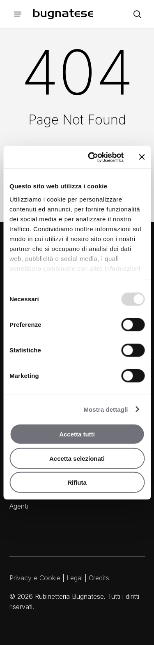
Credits (99, 578)
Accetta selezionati (77, 458)
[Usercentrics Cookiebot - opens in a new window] (92, 157)
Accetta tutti (77, 434)
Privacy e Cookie (34, 578)
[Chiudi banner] (142, 157)
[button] (17, 14)
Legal (75, 578)
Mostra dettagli (105, 409)
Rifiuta (77, 482)
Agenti (18, 506)
